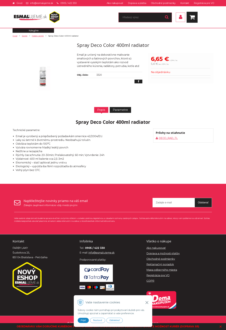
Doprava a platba (137, 3)
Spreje (24, 36)
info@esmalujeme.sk (41, 3)
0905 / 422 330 (68, 3)
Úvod (19, 3)
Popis (101, 110)
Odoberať (203, 202)
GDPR (150, 280)
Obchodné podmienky (163, 3)
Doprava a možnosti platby (163, 253)
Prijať (83, 320)
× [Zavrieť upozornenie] (220, 326)
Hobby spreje (38, 36)
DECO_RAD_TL (168, 138)
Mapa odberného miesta (161, 269)
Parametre (120, 110)
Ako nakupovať (115, 3)
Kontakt (184, 3)
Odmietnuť (114, 320)
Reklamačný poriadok (160, 264)
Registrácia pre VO (204, 3)
